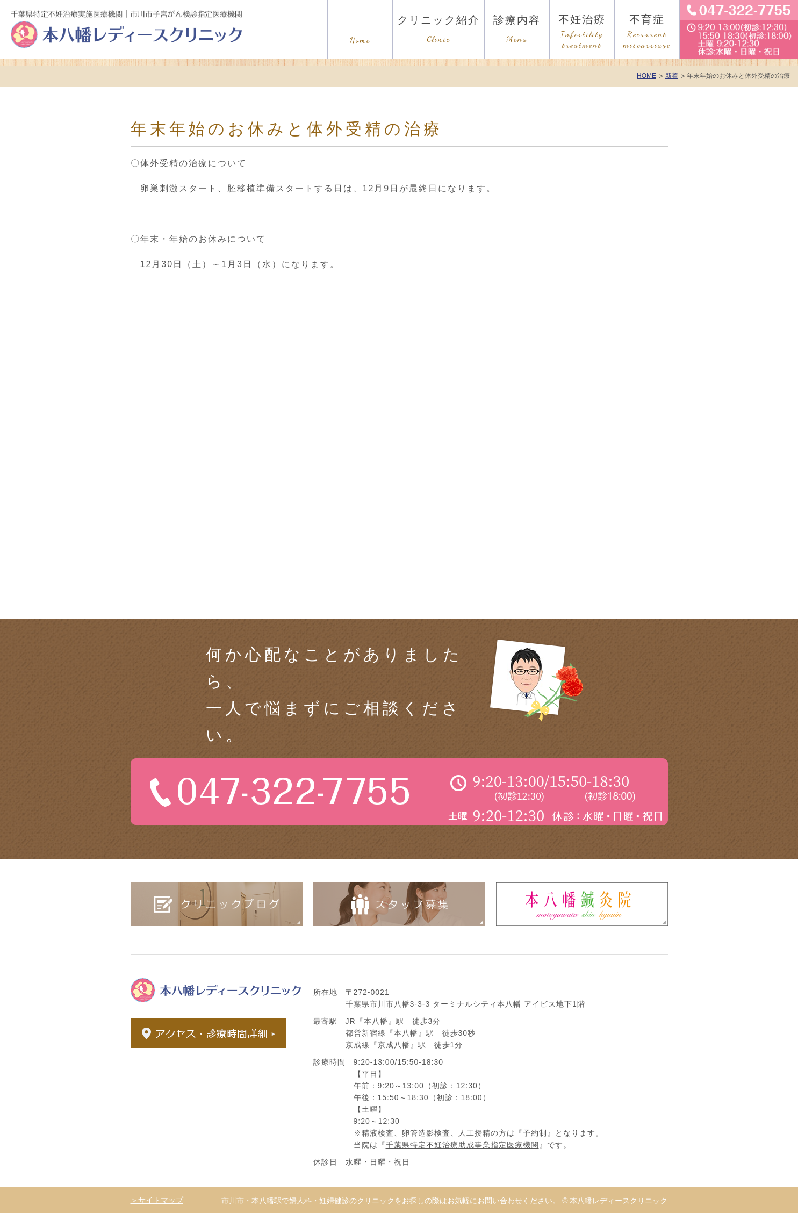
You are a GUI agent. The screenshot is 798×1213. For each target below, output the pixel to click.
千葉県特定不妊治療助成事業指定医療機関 (462, 1144)
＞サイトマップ (157, 1200)
